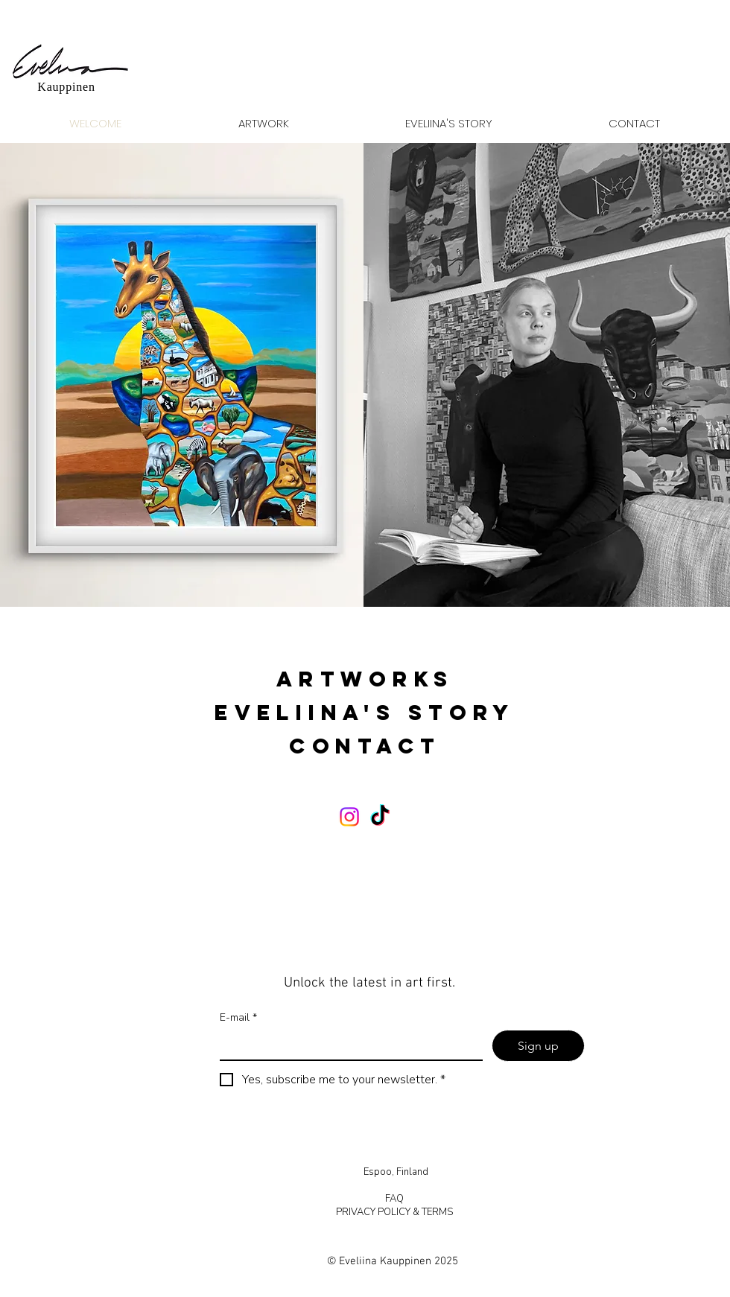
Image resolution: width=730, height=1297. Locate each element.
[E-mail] (347, 1044)
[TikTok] (380, 816)
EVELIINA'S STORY (365, 712)
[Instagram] (349, 816)
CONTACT (365, 746)
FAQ (395, 1198)
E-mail (238, 1017)
